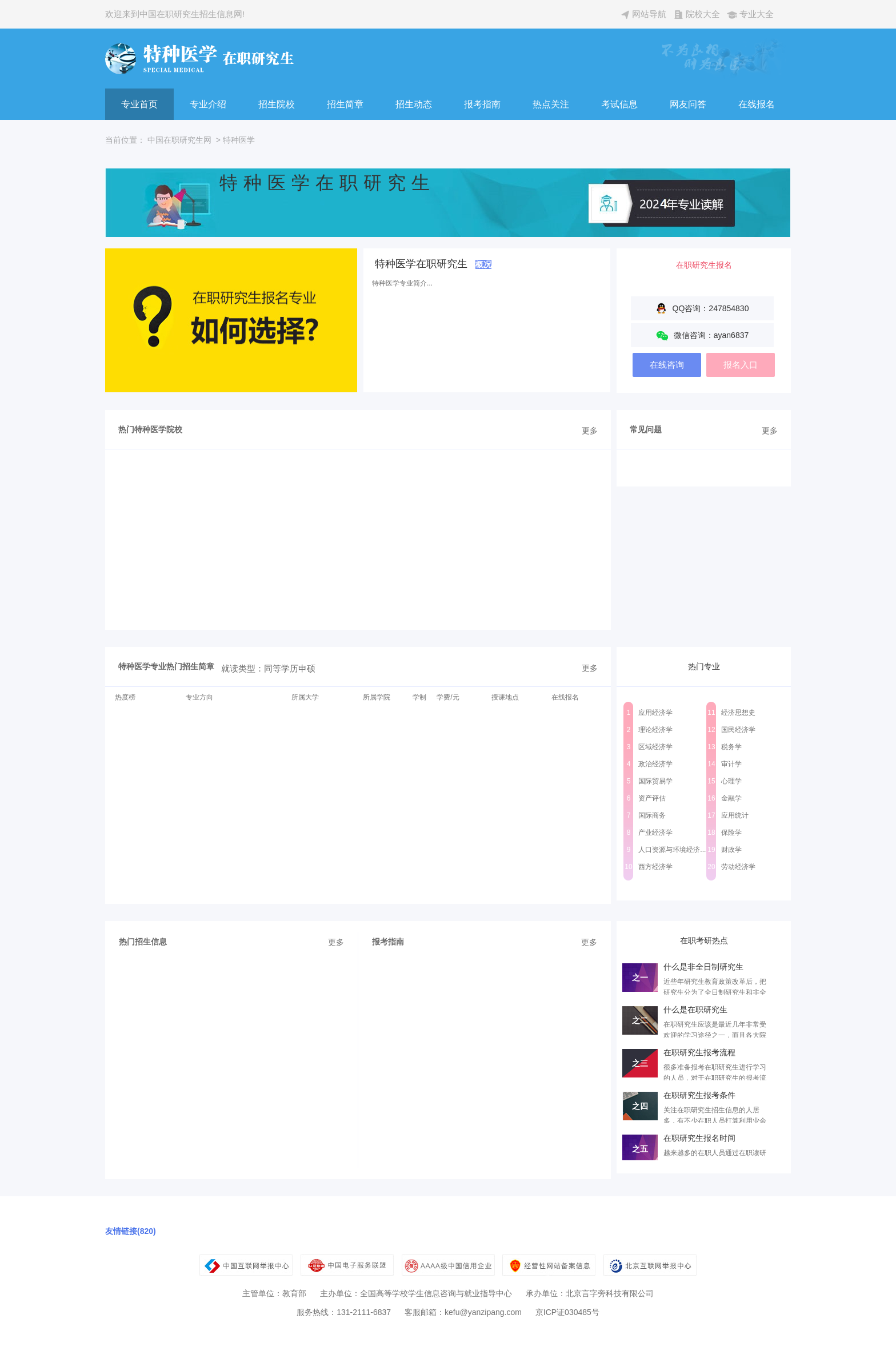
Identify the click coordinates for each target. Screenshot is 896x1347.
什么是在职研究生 (695, 1009)
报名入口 (740, 364)
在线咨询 (667, 364)
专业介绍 (208, 104)
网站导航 (649, 14)
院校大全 (703, 14)
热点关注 (551, 104)
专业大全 (756, 14)
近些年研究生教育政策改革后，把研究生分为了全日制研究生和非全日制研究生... (714, 992)
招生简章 (345, 104)
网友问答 (688, 104)
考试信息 (619, 104)
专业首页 (139, 104)
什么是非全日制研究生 (703, 966)
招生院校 (276, 104)
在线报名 (756, 104)
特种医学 (239, 139)
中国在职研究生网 (179, 139)
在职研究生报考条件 (699, 1095)
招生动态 (413, 104)
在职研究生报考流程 (699, 1052)
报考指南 (482, 104)
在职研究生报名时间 (699, 1138)
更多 (590, 430)
